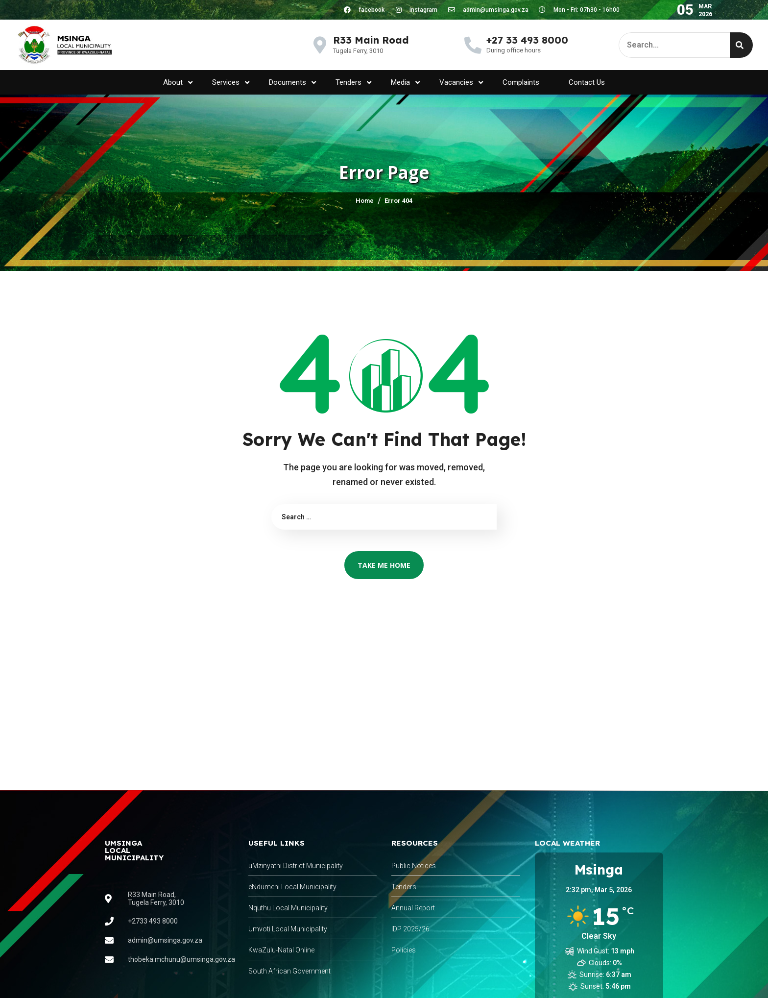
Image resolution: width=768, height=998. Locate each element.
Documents (292, 82)
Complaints (521, 82)
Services (230, 82)
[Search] (741, 45)
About (177, 82)
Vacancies (461, 82)
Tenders (353, 82)
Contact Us (587, 82)
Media (405, 82)
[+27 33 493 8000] (472, 44)
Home (365, 200)
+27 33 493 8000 (527, 40)
